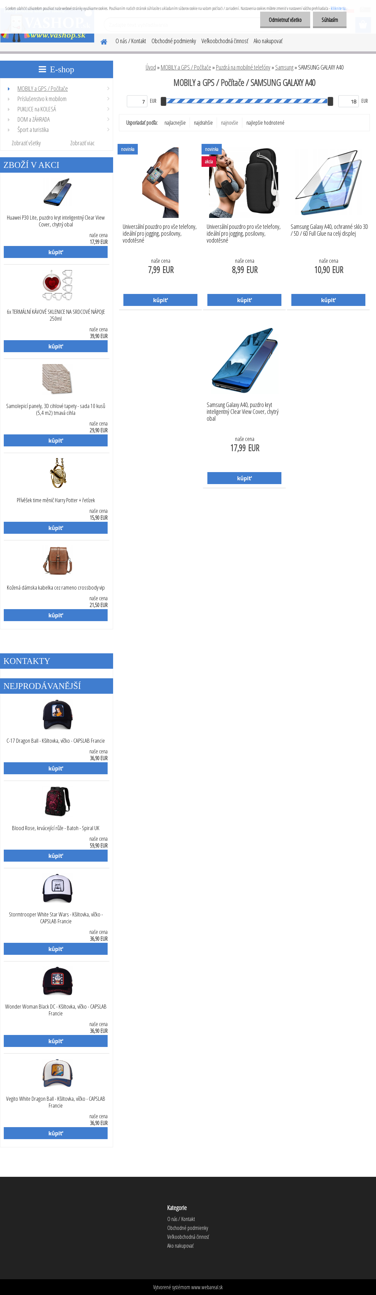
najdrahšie (203, 122)
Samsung (284, 67)
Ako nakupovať (268, 41)
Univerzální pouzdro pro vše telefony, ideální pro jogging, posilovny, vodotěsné (160, 231)
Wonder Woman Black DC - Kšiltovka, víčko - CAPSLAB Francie (56, 1010)
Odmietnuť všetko (285, 20)
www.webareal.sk (207, 1287)
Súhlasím (330, 20)
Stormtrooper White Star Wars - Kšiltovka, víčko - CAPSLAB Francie (56, 918)
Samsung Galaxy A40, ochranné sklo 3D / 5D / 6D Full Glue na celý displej (329, 230)
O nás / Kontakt (131, 41)
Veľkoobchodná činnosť (225, 41)
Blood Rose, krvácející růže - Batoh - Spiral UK (55, 828)
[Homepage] (99, 41)
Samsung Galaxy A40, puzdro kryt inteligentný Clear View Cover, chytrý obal (243, 409)
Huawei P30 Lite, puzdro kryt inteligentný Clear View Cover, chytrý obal (56, 221)
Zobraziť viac (82, 143)
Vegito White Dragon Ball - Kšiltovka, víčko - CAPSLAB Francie (55, 1102)
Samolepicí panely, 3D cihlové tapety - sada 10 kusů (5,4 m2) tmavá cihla (55, 409)
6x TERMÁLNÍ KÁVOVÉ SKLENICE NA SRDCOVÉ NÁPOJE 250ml (56, 315)
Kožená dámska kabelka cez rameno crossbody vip (56, 587)
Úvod (151, 67)
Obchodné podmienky (173, 41)
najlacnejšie (175, 122)
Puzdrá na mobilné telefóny (243, 67)
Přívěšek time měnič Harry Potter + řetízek (56, 500)
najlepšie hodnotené (265, 122)
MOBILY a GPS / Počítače (186, 67)
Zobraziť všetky (26, 143)
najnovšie (229, 122)
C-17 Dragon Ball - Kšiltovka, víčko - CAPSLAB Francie (56, 740)
